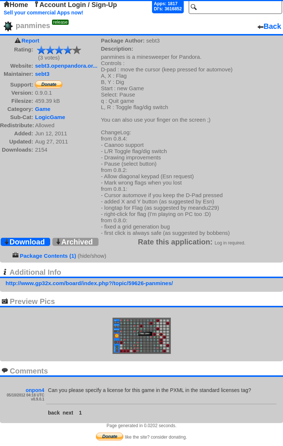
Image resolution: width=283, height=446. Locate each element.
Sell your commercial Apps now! (43, 13)
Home (16, 5)
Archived (74, 242)
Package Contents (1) (48, 256)
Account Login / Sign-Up (75, 5)
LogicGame (50, 117)
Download (24, 242)
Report (30, 40)
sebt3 (42, 74)
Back (269, 26)
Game (43, 109)
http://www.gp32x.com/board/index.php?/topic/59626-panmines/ (89, 283)
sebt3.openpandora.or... (66, 65)
